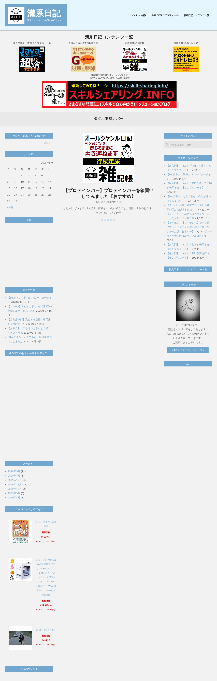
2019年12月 (15, 480)
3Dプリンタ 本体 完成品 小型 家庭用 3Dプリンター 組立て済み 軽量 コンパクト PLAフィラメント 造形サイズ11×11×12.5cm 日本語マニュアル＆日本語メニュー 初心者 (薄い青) (46, 577)
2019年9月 (14, 493)
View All (48, 143)
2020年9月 (14, 471)
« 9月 (10, 207)
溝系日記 (44, 13)
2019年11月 (15, 484)
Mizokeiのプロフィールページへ (188, 350)
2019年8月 (14, 497)
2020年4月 (14, 475)
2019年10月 (15, 488)
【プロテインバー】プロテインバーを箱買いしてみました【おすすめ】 (109, 193)
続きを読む (108, 219)
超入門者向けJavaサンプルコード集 (187, 235)
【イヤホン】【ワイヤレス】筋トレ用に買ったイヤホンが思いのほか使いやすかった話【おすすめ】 (188, 227)
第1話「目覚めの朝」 (46, 629)
